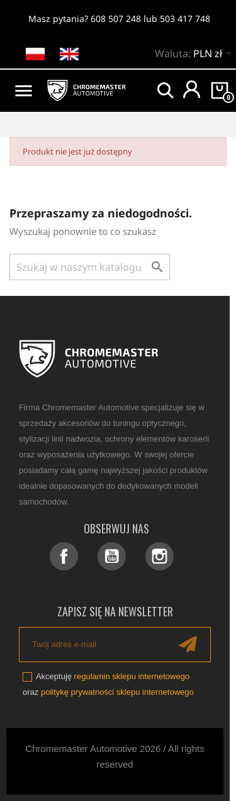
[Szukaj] (89, 267)
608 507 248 (116, 19)
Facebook (63, 556)
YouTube (111, 556)
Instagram (159, 556)
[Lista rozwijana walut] (214, 54)
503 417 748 (185, 19)
